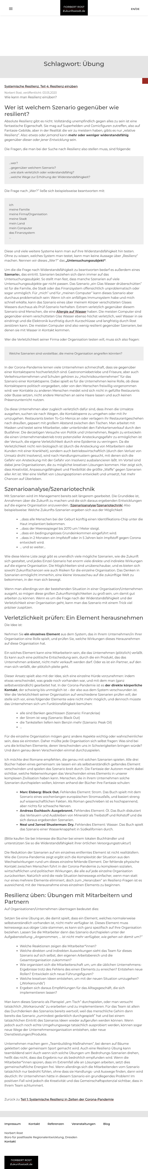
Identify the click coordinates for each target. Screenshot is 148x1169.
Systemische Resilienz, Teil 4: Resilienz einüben (41, 86)
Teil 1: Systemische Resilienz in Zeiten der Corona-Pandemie (67, 1099)
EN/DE (135, 8)
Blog (106, 1124)
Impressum (12, 1124)
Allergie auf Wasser (71, 311)
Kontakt (34, 1124)
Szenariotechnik (109, 505)
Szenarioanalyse (83, 505)
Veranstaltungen (84, 1124)
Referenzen (56, 1124)
